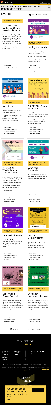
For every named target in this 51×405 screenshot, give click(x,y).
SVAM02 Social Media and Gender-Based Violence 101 (12, 28)
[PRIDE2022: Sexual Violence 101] (38, 88)
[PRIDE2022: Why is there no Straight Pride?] (12, 150)
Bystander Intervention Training (38, 295)
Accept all (38, 390)
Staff (8, 71)
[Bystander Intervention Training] (38, 276)
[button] (43, 2)
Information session (14, 71)
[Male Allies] (12, 88)
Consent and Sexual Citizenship (11, 295)
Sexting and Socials (37, 47)
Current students (7, 65)
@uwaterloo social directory (38, 354)
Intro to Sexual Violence (35, 236)
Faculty (5, 71)
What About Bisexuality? (34, 169)
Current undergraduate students (10, 67)
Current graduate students (9, 70)
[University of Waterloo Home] (7, 2)
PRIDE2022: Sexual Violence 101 (37, 107)
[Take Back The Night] (12, 217)
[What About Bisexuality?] (38, 150)
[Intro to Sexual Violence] (38, 217)
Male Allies (7, 106)
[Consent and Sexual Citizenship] (12, 276)
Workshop (38, 71)
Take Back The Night (12, 235)
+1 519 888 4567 (26, 344)
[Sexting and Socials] (38, 29)
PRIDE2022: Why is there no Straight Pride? (9, 170)
